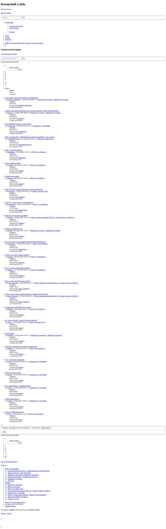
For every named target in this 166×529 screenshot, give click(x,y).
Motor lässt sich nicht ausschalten (16, 216)
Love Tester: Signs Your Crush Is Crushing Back (21, 98)
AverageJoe (11, 126)
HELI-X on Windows (39, 152)
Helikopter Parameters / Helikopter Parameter (46, 335)
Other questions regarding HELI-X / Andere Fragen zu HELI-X (52, 217)
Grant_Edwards (12, 283)
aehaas (9, 322)
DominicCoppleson (13, 100)
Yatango (10, 217)
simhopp (10, 257)
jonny (9, 414)
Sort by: (25, 428)
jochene (9, 178)
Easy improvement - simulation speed (18, 386)
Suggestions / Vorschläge (41, 126)
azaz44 (9, 361)
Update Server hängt (12, 176)
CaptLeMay (11, 244)
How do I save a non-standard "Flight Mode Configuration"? (25, 242)
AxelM (10, 165)
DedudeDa (10, 152)
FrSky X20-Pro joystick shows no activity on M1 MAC (24, 189)
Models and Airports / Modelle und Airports (53, 100)
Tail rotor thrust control (13, 373)
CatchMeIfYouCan (13, 139)
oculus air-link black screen (14, 412)
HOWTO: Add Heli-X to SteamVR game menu (21, 346)
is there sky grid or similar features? (17, 255)
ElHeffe (9, 309)
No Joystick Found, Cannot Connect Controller (21, 320)
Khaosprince (11, 204)
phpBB (11, 510)
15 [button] (6, 83)
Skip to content (6, 13)
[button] (5, 65)
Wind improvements (12, 399)
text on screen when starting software (17, 268)
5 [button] (5, 79)
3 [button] (5, 75)
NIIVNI (10, 230)
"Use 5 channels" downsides (14, 360)
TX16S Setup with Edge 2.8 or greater (18, 307)
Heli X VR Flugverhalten (13, 150)
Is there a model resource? (14, 229)
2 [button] (5, 73)
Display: (10, 428)
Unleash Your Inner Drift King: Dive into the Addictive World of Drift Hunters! (32, 111)
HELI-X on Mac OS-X (46, 139)
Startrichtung (9, 333)
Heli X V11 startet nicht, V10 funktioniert (19, 202)
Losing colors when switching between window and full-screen (26, 294)
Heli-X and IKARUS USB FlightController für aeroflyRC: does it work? (29, 137)
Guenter (10, 335)
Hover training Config (12, 163)
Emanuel (11, 191)
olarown (10, 113)
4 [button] (5, 77)
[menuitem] (16, 26)
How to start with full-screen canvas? (17, 281)
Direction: (42, 428)
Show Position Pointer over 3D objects (18, 124)
